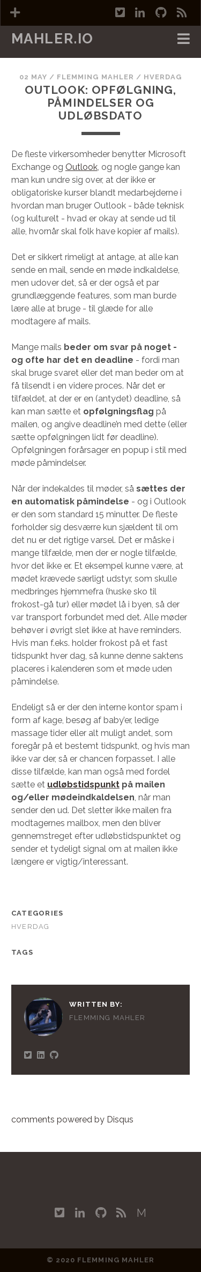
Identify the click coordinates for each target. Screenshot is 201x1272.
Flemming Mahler (95, 77)
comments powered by (72, 1119)
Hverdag (163, 77)
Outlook (81, 167)
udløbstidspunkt (83, 784)
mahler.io (52, 39)
